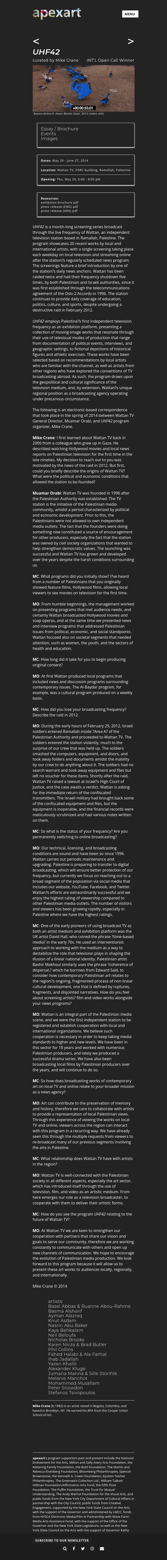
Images (49, 138)
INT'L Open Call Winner (111, 60)
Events (48, 133)
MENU (130, 14)
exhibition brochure (56, 203)
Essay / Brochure (60, 129)
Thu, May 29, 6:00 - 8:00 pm (71, 179)
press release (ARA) (56, 211)
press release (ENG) (56, 207)
